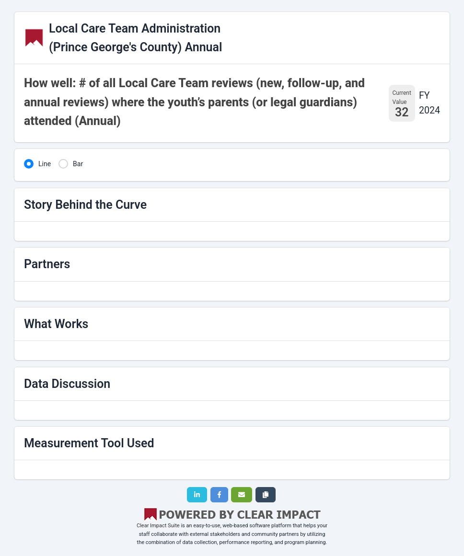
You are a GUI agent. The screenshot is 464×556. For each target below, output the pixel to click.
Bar (78, 164)
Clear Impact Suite (158, 525)
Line (44, 164)
